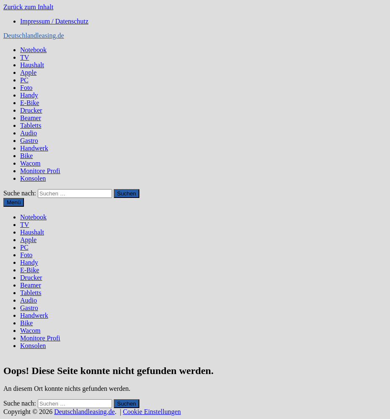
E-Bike (29, 102)
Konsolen (33, 178)
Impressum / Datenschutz (54, 21)
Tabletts (30, 125)
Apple (28, 72)
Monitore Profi (40, 170)
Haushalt (32, 65)
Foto (26, 87)
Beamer (30, 117)
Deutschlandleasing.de (33, 35)
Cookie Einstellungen (152, 411)
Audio (28, 133)
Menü (14, 202)
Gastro (29, 140)
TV (24, 57)
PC (24, 80)
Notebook (33, 49)
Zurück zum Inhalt (28, 7)
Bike (26, 155)
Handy (29, 95)
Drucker (31, 110)
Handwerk (34, 148)
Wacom (30, 163)
